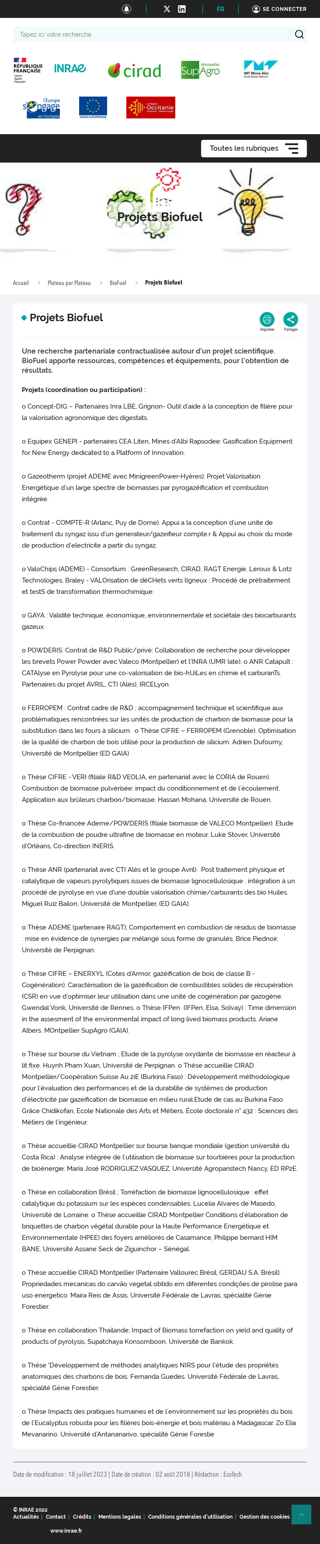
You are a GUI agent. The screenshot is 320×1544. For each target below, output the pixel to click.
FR (220, 9)
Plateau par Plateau (69, 283)
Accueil (21, 283)
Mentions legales (119, 1517)
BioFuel (118, 283)
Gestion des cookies (265, 1517)
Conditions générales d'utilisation (190, 1517)
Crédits (82, 1517)
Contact (56, 1517)
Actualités (26, 1517)
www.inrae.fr (66, 1531)
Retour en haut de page (305, 1518)
